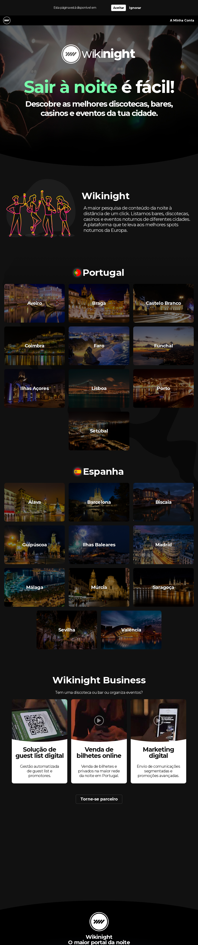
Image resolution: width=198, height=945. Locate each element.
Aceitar (118, 8)
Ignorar (135, 8)
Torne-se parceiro (99, 798)
